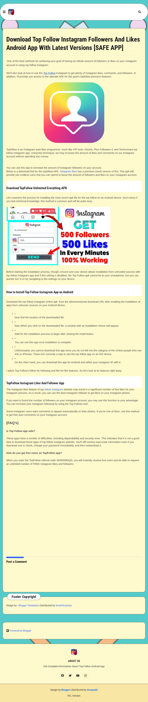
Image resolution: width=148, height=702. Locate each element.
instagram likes (68, 171)
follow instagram (54, 389)
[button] (4, 12)
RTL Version (74, 695)
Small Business (64, 605)
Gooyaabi (92, 689)
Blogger (65, 689)
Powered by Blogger (18, 630)
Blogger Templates (28, 605)
